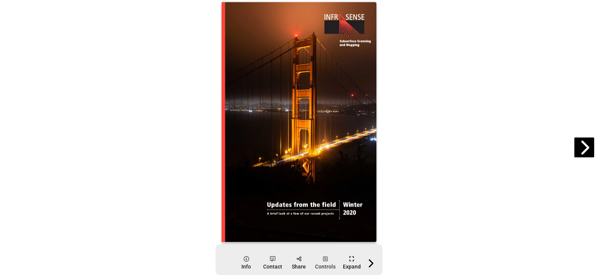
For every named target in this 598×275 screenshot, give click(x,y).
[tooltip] (246, 263)
